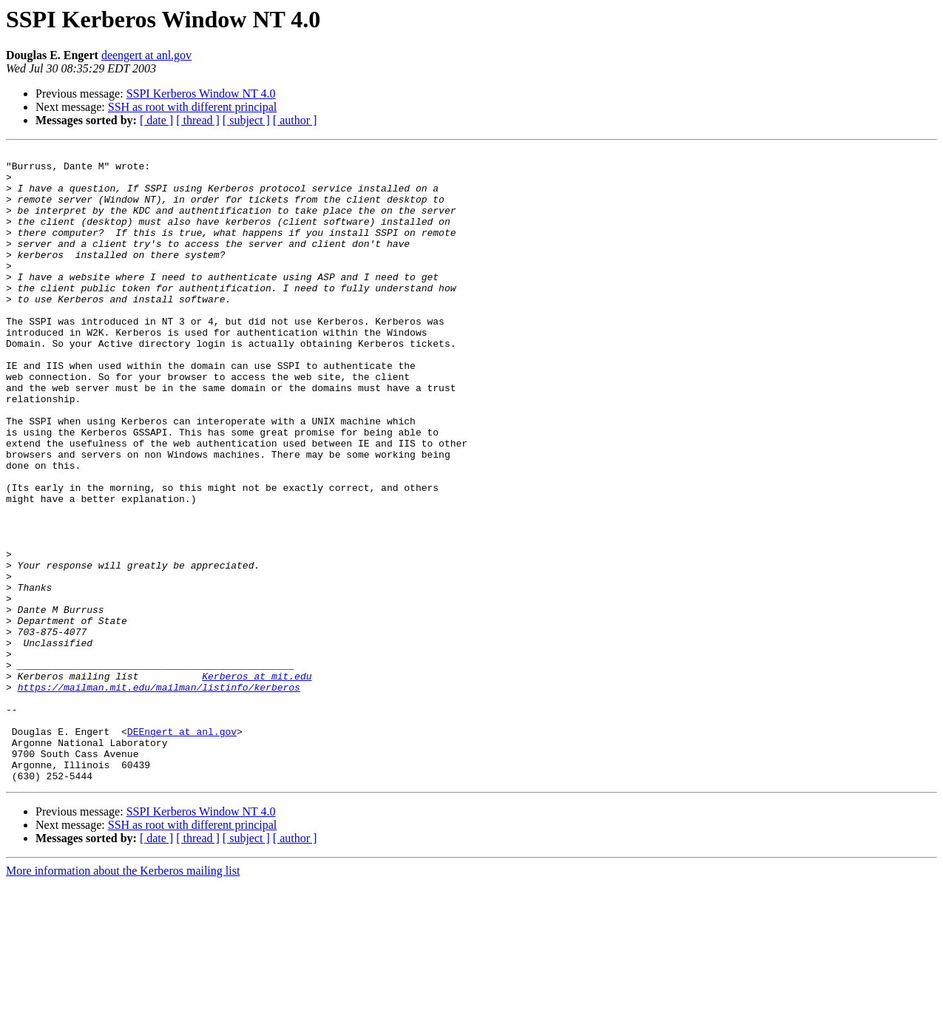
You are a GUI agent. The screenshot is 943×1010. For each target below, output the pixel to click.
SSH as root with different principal (192, 107)
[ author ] (295, 120)
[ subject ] (246, 120)
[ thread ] (198, 120)
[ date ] (156, 120)
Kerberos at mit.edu (256, 782)
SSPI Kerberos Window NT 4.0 (201, 93)
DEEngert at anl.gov (182, 848)
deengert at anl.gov (146, 55)
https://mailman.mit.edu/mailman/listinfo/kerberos (159, 795)
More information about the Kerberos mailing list (123, 997)
